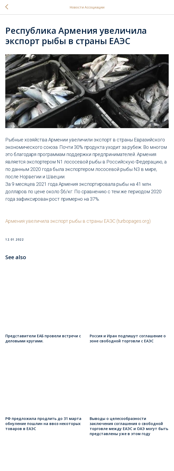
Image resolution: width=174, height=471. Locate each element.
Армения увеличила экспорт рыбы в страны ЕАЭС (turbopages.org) (78, 221)
